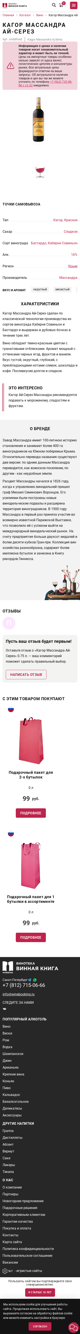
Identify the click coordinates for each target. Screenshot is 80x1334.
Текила (8, 1172)
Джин (7, 1061)
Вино (6, 1026)
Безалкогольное (16, 1102)
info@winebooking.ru (19, 994)
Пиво (7, 1088)
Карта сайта (12, 1242)
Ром (6, 1040)
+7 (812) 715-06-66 (24, 985)
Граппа (8, 1131)
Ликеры (9, 1165)
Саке (6, 1158)
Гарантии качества (18, 1221)
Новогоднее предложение (23, 1201)
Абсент (8, 1144)
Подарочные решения (20, 1208)
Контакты (10, 1235)
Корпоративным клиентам (24, 1215)
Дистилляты (12, 1138)
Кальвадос (11, 1095)
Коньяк (8, 1081)
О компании (12, 1187)
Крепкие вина (13, 1074)
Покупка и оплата (17, 1228)
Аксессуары (12, 1115)
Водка (7, 1047)
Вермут (8, 1151)
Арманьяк (11, 1067)
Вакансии (10, 1262)
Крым (72, 266)
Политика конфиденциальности (28, 1249)
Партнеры (10, 1194)
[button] (73, 1327)
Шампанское (13, 1054)
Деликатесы (12, 1108)
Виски (7, 1033)
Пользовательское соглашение (27, 1256)
